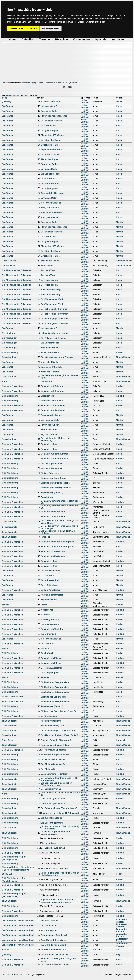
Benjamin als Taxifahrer (52, 629)
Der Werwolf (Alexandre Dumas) (57, 357)
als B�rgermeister (50, 620)
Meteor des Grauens (51, 203)
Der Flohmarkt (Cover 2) (53, 759)
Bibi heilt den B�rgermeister (55, 682)
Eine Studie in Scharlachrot (54, 868)
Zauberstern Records (122, 920)
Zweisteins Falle (49, 111)
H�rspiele (38, 83)
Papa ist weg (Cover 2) (52, 492)
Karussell (120, 740)
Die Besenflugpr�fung (52, 823)
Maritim (120, 222)
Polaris (119, 605)
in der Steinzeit (48, 634)
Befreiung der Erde (50, 145)
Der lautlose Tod (49, 925)
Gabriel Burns (9, 261)
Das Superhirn (48, 179)
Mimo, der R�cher (50, 217)
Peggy (119, 874)
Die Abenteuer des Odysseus (16, 270)
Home (29, 83)
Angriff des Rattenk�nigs (53, 940)
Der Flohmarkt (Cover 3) (53, 764)
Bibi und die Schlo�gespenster (56, 483)
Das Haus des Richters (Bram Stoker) (59, 735)
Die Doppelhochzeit (50, 343)
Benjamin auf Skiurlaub (52, 386)
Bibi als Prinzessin (50, 473)
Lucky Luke (7, 874)
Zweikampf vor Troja (51, 290)
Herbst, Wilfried (70, 83)
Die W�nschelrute (50, 624)
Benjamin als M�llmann (53, 551)
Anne (4, 381)
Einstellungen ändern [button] (51, 28)
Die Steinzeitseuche (50, 174)
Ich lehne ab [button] (32, 28)
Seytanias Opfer (49, 198)
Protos (44, 605)
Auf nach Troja (48, 270)
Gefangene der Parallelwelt (54, 935)
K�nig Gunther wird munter (55, 333)
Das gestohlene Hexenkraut (54, 774)
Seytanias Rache (49, 169)
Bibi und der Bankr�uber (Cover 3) (58, 711)
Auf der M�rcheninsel (52, 463)
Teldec (119, 101)
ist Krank (45, 615)
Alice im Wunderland (51, 721)
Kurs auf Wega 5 (49, 106)
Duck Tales (7, 740)
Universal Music (124, 261)
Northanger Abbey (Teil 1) (53, 726)
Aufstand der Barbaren (52, 193)
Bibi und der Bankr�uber (53, 478)
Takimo (5, 605)
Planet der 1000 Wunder (53, 135)
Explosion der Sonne (51, 150)
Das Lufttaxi (47, 653)
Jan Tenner (7, 106)
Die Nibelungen (9, 333)
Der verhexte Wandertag (53, 848)
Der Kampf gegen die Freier (54, 319)
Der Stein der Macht (50, 140)
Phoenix (45, 677)
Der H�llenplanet (49, 188)
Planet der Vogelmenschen (54, 116)
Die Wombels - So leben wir (54, 954)
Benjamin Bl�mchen (12, 386)
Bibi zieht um (47, 396)
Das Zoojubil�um (50, 673)
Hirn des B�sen (49, 930)
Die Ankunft (46, 381)
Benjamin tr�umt (49, 444)
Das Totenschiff (48, 125)
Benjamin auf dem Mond (53, 405)
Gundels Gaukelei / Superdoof (56, 740)
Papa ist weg (47, 497)
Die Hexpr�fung (49, 843)
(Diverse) (6, 101)
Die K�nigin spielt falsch (53, 338)
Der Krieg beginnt (49, 280)
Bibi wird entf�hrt (50, 352)
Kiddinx (120, 352)
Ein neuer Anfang (49, 921)
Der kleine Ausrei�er (51, 668)
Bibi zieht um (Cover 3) (52, 401)
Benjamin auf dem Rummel (54, 454)
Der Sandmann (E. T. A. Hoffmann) (58, 730)
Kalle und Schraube (50, 101)
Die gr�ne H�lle (49, 130)
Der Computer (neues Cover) (55, 965)
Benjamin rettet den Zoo (53, 512)
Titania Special (9, 537)
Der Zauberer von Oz (51, 789)
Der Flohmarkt (48, 769)
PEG (118, 950)
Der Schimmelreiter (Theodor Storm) (59, 808)
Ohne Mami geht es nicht (53, 798)
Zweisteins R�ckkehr (51, 212)
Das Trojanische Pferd (52, 299)
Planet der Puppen (50, 159)
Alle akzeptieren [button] (16, 28)
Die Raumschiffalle (50, 154)
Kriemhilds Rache (49, 347)
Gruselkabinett (9, 357)
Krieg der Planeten (50, 208)
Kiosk (119, 106)
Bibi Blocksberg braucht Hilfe (55, 755)
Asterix (5, 950)
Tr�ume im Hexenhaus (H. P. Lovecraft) (60, 813)
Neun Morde (47, 265)
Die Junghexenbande (51, 818)
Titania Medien (123, 357)
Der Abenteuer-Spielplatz (53, 750)
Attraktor (45, 648)
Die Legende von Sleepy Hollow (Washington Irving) (56, 784)
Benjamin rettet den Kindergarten (57, 542)
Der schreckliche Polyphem (54, 309)
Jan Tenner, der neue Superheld (18, 921)
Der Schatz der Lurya (51, 121)
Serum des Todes (49, 164)
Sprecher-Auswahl (53, 83)
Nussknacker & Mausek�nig (55, 745)
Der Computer (48, 644)
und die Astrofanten (51, 590)
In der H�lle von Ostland (53, 945)
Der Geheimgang (49, 716)
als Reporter (47, 610)
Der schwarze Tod (50, 183)
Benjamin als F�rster (51, 658)
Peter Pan (46, 537)
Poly (118, 954)
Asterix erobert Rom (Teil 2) (54, 950)
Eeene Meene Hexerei (12, 697)
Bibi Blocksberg (10, 352)
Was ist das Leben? (50, 261)
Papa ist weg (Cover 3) (52, 706)
